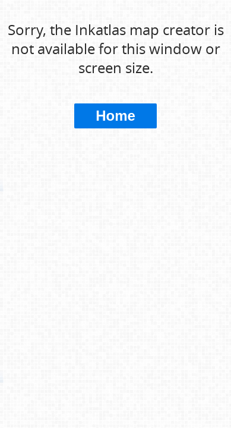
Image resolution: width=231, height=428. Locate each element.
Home (115, 116)
